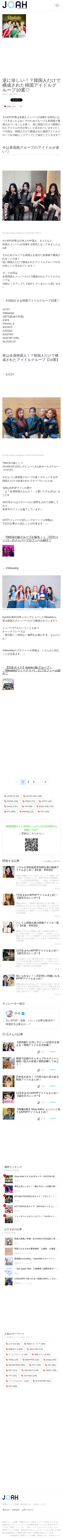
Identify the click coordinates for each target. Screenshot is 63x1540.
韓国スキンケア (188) (34, 1344)
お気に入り (10, 106)
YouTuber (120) (29, 1376)
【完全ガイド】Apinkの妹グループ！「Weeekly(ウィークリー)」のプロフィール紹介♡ (31, 670)
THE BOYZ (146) (30, 1370)
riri (15, 1243)
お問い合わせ (27, 1510)
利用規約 (16, 1510)
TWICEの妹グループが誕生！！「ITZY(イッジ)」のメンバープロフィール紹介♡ (30, 539)
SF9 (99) (27, 806)
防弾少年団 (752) (45, 806)
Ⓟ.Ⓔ (57, 889)
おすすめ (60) (13, 1344)
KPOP (5, 94)
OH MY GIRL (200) (32, 796)
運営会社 (6, 1510)
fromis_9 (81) (11, 806)
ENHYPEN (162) (31, 1360)
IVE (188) (50, 1365)
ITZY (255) (43, 812)
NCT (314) (11, 1370)
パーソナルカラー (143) (17, 1381)
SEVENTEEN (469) (15, 1365)
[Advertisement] (31, 58)
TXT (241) (11, 1376)
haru (16, 1273)
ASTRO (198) (11, 801)
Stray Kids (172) (35, 1349)
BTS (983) (9, 812)
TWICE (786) (50, 1370)
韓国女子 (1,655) (14, 1349)
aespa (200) (49, 1360)
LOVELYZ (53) (11, 796)
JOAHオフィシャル (22, 1253)
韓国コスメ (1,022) (41, 1354)
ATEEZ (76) (28, 801)
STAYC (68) (45, 801)
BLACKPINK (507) (42, 1381)
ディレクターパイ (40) (17, 1354)
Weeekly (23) (26, 812)
